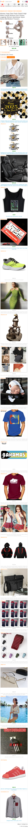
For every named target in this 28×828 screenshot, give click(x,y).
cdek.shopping (4, 759)
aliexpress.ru (3, 60)
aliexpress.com (4, 219)
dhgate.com (3, 282)
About (19, 824)
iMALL (26, 826)
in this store (3, 57)
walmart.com (3, 251)
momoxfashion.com (5, 791)
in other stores (11, 57)
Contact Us (24, 824)
